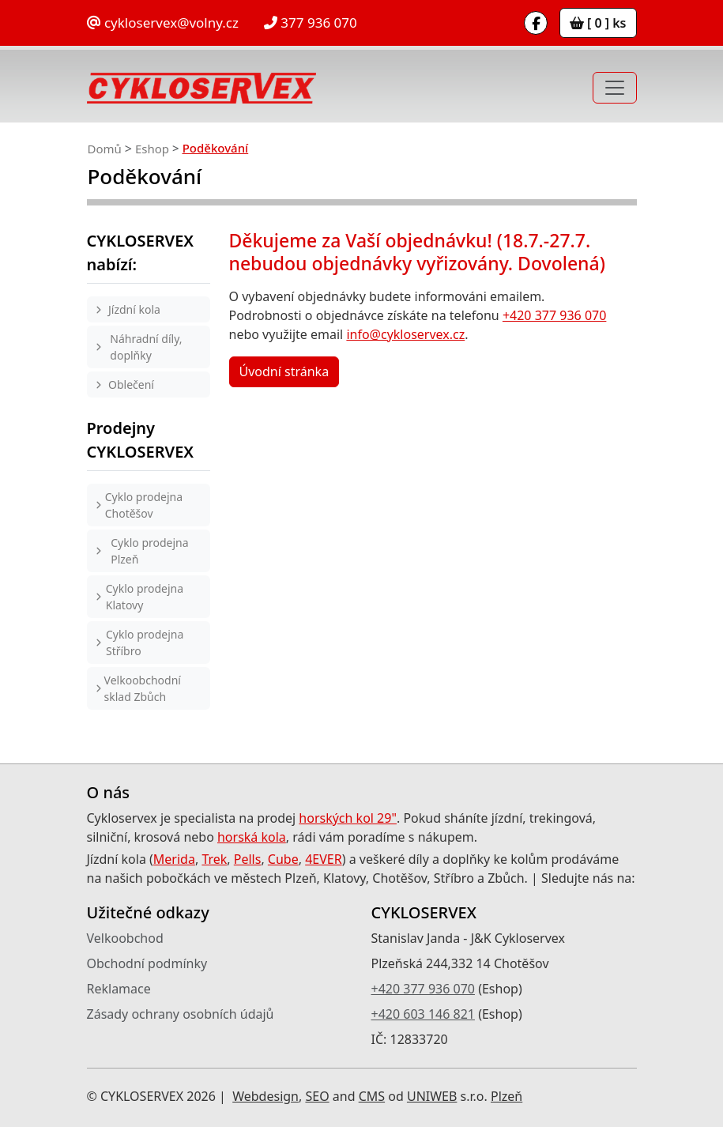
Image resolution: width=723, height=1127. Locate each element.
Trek (214, 859)
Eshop (152, 148)
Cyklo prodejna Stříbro (144, 642)
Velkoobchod (125, 938)
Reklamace (119, 988)
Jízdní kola (134, 309)
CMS (372, 1096)
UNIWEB (432, 1096)
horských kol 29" (348, 818)
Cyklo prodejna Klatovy (144, 596)
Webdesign (265, 1096)
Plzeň (506, 1096)
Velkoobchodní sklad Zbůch (142, 688)
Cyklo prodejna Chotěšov (144, 505)
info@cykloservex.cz (405, 334)
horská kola (251, 837)
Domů (105, 148)
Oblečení (131, 384)
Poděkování (215, 148)
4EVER (323, 859)
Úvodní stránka (284, 371)
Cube (283, 859)
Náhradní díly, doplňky (146, 347)
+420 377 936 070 (554, 315)
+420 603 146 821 (423, 1014)
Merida (174, 859)
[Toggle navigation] (615, 88)
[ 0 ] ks (598, 22)
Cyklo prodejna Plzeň (149, 551)
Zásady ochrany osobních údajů (180, 1014)
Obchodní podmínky (147, 963)
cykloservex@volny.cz (163, 22)
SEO (317, 1096)
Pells (248, 859)
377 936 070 (310, 22)
